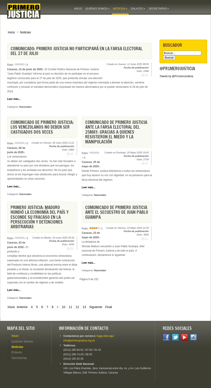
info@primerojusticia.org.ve (79, 340)
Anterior (22, 307)
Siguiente (95, 307)
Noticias (25, 32)
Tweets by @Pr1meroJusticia (176, 76)
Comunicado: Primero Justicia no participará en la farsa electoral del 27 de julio (76, 51)
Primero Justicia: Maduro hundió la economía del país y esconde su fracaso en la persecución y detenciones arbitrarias (40, 217)
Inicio (11, 32)
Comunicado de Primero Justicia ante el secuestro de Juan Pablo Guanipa (116, 212)
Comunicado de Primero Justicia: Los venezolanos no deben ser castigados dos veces (42, 127)
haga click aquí (105, 336)
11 (70, 307)
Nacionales (25, 107)
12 (77, 307)
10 (63, 307)
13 (84, 307)
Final (108, 307)
